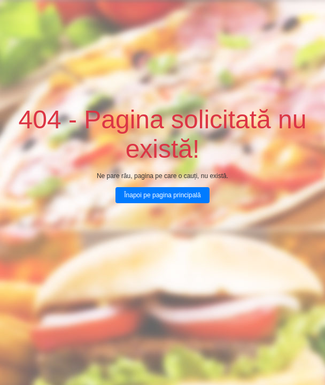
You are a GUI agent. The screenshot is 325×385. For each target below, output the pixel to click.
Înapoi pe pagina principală (162, 195)
